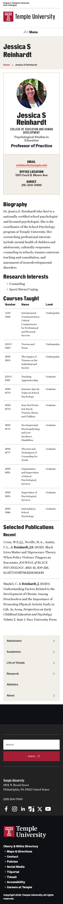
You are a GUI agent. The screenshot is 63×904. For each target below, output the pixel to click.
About (11, 695)
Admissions (14, 640)
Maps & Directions (19, 851)
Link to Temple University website (25, 832)
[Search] (31, 745)
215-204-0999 (31, 185)
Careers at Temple (19, 887)
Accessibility (16, 882)
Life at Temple (16, 662)
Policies (12, 861)
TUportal (13, 872)
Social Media (16, 867)
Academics (14, 651)
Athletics (12, 684)
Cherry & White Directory (20, 846)
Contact (12, 856)
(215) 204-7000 (13, 799)
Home (6, 64)
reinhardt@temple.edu (31, 165)
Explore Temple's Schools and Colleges (16, 4)
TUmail (12, 877)
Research (13, 673)
